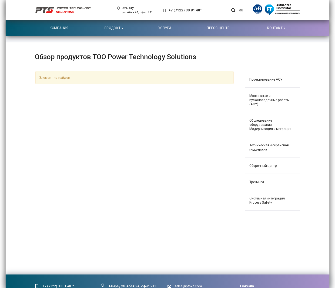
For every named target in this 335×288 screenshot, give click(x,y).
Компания (59, 28)
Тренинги (256, 182)
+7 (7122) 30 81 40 (184, 10)
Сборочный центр (263, 166)
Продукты (113, 28)
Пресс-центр (218, 28)
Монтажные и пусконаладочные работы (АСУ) (269, 100)
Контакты (276, 28)
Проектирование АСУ (265, 79)
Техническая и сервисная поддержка (269, 147)
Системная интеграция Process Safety (267, 200)
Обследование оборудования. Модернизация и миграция (270, 125)
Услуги (164, 28)
